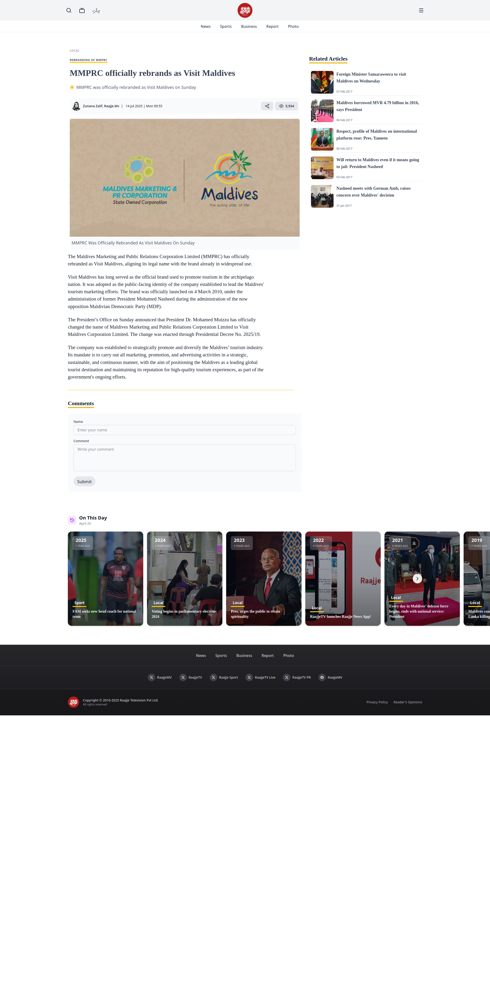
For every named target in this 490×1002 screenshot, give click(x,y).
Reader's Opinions (407, 707)
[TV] (82, 10)
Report (278, 29)
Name (78, 427)
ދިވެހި (96, 10)
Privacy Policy (377, 707)
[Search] (69, 10)
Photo (299, 29)
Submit (84, 487)
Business (254, 29)
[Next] (417, 584)
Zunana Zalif (92, 111)
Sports (231, 29)
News (211, 29)
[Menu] (421, 10)
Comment (81, 446)
